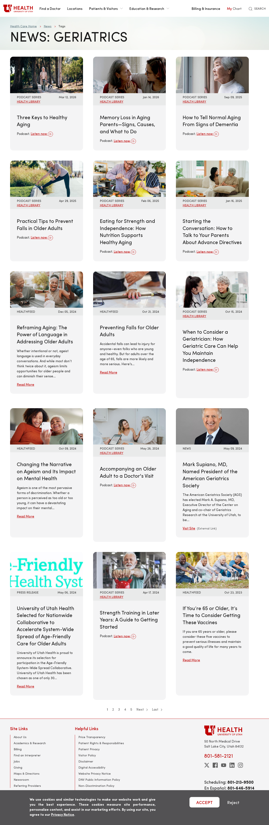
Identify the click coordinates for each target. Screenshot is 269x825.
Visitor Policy (87, 755)
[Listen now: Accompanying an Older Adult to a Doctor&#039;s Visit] (129, 426)
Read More (25, 384)
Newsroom (21, 780)
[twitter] (206, 765)
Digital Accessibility (91, 767)
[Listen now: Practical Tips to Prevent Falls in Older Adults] (46, 178)
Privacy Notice (62, 814)
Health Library (28, 101)
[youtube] (223, 765)
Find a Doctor (50, 8)
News (47, 26)
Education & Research (149, 8)
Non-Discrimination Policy (96, 786)
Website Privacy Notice (94, 773)
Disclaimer (85, 761)
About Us (20, 737)
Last (157, 709)
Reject (233, 802)
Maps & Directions (27, 773)
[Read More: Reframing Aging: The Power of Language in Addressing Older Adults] (46, 289)
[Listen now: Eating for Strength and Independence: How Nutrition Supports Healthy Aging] (129, 178)
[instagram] (240, 765)
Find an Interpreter (27, 755)
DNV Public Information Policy (99, 780)
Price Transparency (91, 737)
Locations (74, 8)
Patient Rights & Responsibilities (101, 743)
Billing (18, 749)
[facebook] (215, 765)
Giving (18, 767)
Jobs (17, 761)
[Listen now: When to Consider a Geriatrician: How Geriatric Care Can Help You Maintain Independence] (212, 289)
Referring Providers (27, 786)
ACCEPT (204, 802)
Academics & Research (30, 743)
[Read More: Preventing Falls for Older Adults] (129, 289)
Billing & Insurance (206, 8)
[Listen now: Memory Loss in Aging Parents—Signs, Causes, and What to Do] (129, 74)
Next (142, 709)
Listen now (42, 134)
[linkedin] (232, 765)
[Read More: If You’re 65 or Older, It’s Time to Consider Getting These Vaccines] (212, 569)
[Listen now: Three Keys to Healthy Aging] (46, 74)
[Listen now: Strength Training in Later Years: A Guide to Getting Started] (129, 569)
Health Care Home (23, 26)
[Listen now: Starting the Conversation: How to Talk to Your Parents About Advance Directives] (212, 178)
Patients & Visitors (106, 8)
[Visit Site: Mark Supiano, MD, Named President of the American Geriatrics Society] (212, 426)
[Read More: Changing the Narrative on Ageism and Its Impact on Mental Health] (46, 426)
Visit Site (189, 528)
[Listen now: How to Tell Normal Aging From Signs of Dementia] (212, 74)
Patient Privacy (89, 749)
